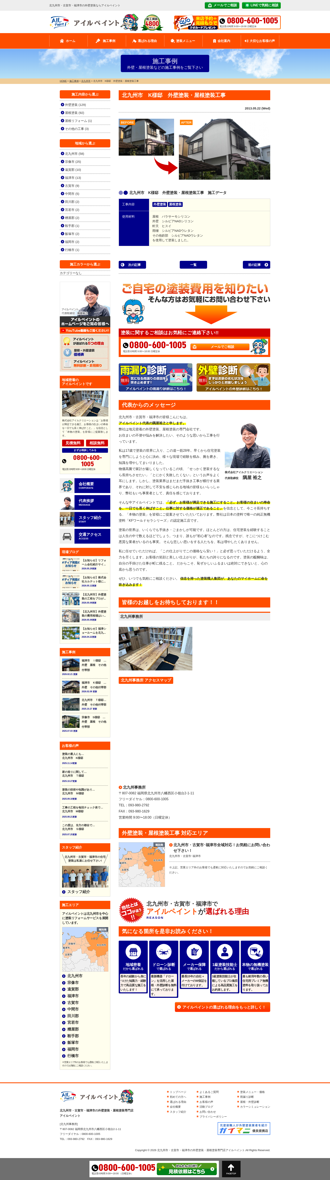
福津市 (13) (73, 177)
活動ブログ (206, 1106)
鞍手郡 (73, 1036)
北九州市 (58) (74, 153)
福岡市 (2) (72, 242)
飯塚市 (73, 1042)
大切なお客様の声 (262, 41)
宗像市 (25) (73, 161)
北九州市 (74, 976)
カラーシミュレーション (255, 1106)
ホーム (70, 41)
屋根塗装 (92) (74, 112)
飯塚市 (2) (72, 234)
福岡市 (73, 1049)
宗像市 (73, 983)
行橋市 (73, 1056)
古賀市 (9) (72, 185)
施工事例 (109, 41)
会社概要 (175, 1106)
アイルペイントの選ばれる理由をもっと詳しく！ (224, 1007)
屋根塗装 (175, 204)
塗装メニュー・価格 (252, 1092)
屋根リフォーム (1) (78, 121)
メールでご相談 (225, 5)
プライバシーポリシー (213, 1116)
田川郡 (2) (72, 201)
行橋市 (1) (72, 250)
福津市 (73, 996)
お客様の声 (206, 1101)
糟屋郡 (73, 1029)
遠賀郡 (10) (73, 169)
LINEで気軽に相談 (264, 5)
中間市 (73, 1009)
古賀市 (73, 1003)
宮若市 (73, 1022)
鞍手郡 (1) (72, 226)
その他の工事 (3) (77, 129)
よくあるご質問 (209, 1092)
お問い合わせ (208, 1111)
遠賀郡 (73, 989)
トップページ (178, 1092)
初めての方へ (178, 1096)
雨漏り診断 (247, 1096)
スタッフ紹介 (78, 892)
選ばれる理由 (147, 41)
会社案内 (224, 41)
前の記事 (254, 265)
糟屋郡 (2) (72, 218)
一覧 (193, 265)
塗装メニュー (185, 41)
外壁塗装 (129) (75, 104)
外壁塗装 (159, 204)
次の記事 (134, 265)
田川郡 (73, 1016)
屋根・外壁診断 (249, 1101)
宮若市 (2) (72, 209)
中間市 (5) (72, 193)
